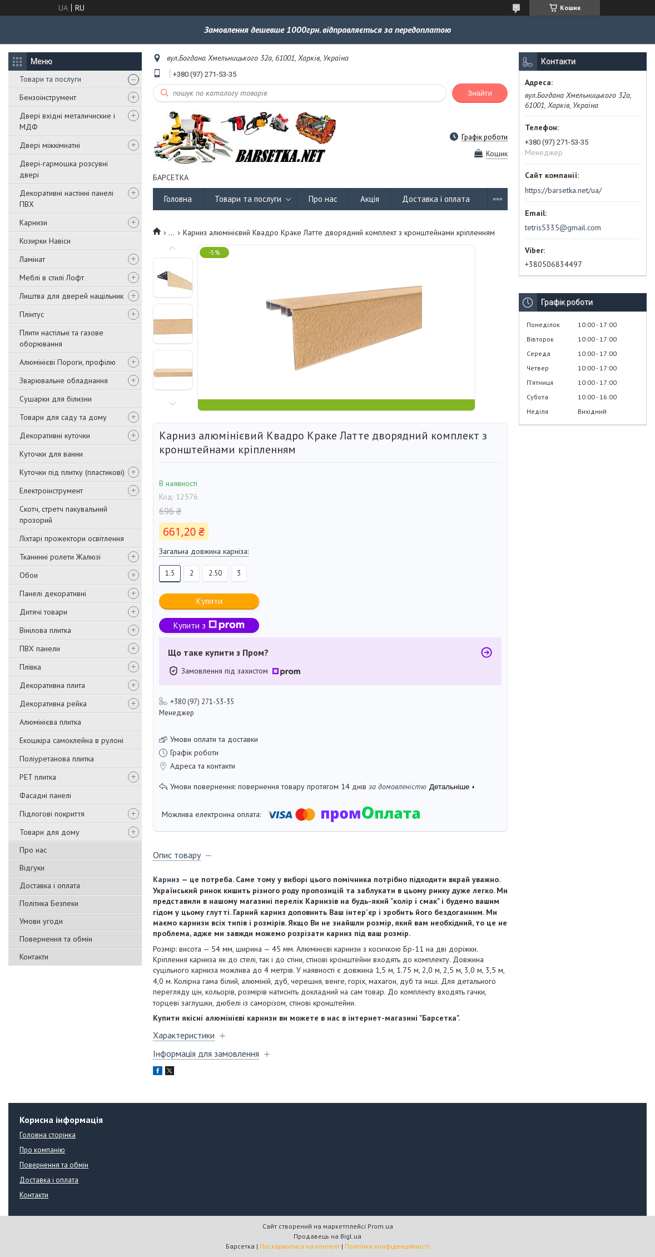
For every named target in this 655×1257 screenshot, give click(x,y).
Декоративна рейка (53, 704)
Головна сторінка (47, 1135)
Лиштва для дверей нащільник (71, 296)
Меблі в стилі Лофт (51, 278)
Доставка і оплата (49, 885)
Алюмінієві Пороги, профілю (67, 362)
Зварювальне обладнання (63, 380)
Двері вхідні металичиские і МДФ (67, 121)
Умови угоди (41, 921)
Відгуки (31, 868)
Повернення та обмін (55, 939)
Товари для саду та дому (63, 417)
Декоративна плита (52, 685)
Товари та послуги (50, 79)
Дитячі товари (43, 612)
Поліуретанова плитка (56, 759)
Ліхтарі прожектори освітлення (71, 538)
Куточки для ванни (51, 454)
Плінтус (31, 314)
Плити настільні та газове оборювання (61, 338)
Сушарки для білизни (55, 399)
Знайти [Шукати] (480, 93)
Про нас (33, 850)
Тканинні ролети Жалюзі (60, 557)
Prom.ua (380, 1226)
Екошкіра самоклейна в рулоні (71, 740)
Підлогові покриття (52, 814)
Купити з (209, 625)
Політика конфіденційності (387, 1246)
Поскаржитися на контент (300, 1246)
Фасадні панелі (45, 795)
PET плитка (37, 777)
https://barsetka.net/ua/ (563, 190)
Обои (28, 575)
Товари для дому (49, 832)
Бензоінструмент (47, 97)
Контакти (33, 957)
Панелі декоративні (52, 593)
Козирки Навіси (45, 241)
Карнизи (33, 222)
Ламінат (32, 259)
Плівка (30, 667)
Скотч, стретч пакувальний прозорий (63, 514)
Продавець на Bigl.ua (327, 1236)
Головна (178, 199)
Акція (369, 199)
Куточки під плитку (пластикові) (72, 472)
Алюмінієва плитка (50, 722)
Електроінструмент (51, 491)
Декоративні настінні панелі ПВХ (66, 198)
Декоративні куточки (54, 435)
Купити (209, 601)
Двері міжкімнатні (49, 145)
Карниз (166, 879)
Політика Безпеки (48, 903)
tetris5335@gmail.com (563, 227)
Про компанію (42, 1150)
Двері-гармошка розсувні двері (63, 169)
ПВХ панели (39, 649)
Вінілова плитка (45, 630)
